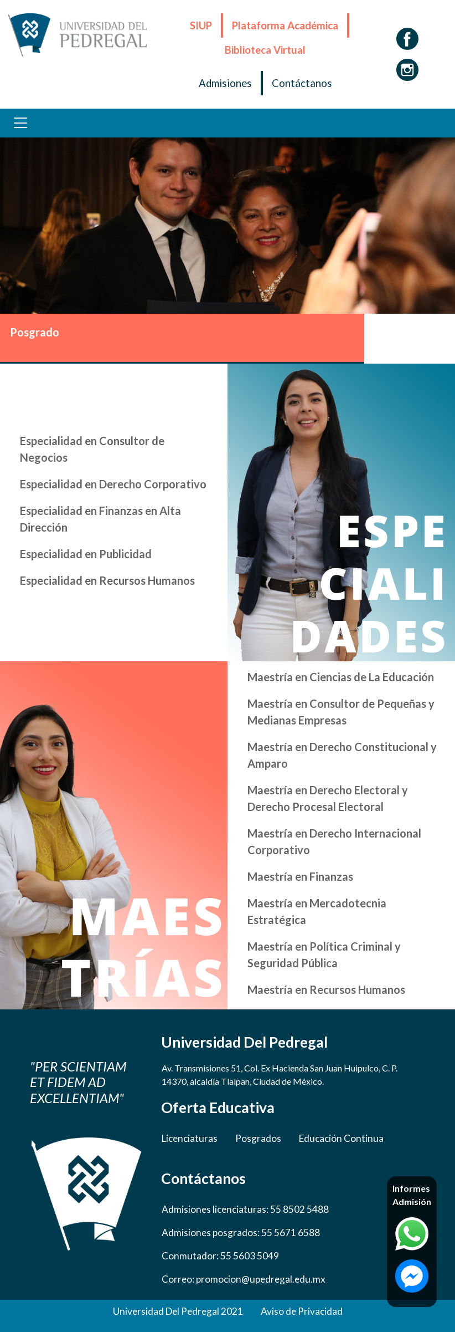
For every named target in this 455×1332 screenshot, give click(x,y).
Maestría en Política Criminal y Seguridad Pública (324, 954)
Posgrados (258, 1138)
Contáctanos (302, 83)
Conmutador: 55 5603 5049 (220, 1256)
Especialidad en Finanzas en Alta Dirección (100, 519)
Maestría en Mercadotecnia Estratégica (316, 911)
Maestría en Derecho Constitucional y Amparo (342, 755)
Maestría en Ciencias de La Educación (340, 676)
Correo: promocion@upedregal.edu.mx (243, 1279)
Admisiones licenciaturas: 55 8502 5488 (245, 1209)
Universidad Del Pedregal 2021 (178, 1311)
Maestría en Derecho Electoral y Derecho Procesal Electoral (327, 798)
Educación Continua (341, 1138)
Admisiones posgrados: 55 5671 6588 (241, 1232)
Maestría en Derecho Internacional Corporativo (334, 841)
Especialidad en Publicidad (86, 553)
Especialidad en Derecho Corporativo (113, 484)
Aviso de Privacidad (302, 1311)
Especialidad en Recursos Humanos (107, 580)
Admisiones (225, 83)
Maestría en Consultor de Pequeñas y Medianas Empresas (341, 712)
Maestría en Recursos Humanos (326, 989)
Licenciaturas (190, 1138)
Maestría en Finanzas (300, 876)
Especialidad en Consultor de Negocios (92, 449)
